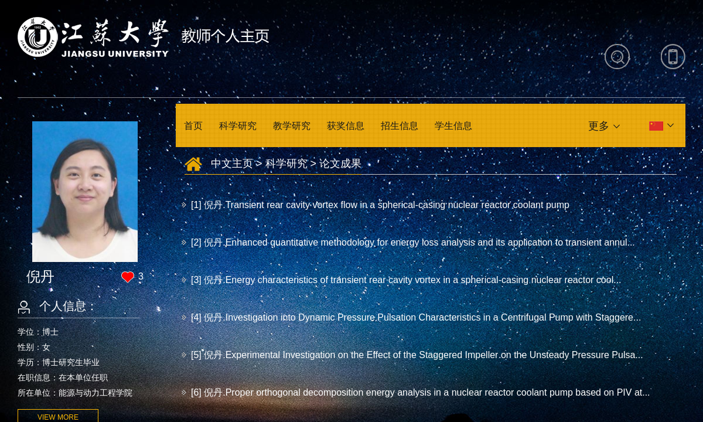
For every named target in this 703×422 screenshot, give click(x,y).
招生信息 (399, 126)
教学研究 (291, 126)
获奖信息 (345, 126)
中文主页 (232, 163)
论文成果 (340, 163)
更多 (598, 126)
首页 (193, 126)
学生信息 (453, 126)
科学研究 (238, 126)
